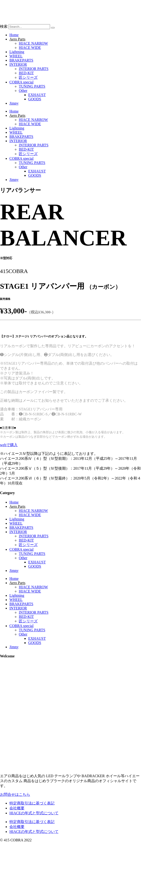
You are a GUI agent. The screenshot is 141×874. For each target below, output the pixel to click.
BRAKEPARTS (21, 60)
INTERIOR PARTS (33, 69)
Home (14, 35)
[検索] (53, 27)
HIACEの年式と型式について (34, 813)
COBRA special (21, 82)
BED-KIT (26, 73)
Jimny (14, 103)
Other (23, 91)
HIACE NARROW (33, 43)
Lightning (16, 52)
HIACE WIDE (30, 48)
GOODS (34, 99)
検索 (4, 26)
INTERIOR (18, 64)
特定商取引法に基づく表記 (32, 803)
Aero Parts (17, 39)
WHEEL (16, 56)
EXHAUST (37, 95)
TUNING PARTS (32, 86)
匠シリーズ (28, 77)
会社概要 (16, 808)
